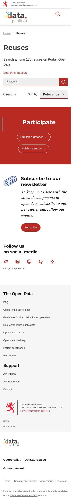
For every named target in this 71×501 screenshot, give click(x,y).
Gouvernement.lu (15, 468)
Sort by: (33, 94)
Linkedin (18, 261)
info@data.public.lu (14, 268)
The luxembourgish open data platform (47, 17)
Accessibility (47, 481)
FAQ (5, 302)
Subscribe (30, 227)
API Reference (11, 381)
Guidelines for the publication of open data (26, 317)
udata (6, 421)
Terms (7, 481)
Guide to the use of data (16, 309)
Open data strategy (14, 332)
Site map (62, 481)
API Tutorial (9, 373)
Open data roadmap (14, 340)
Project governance (14, 347)
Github (41, 261)
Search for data (58, 13)
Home (7, 33)
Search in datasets (15, 72)
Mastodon (30, 261)
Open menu (66, 13)
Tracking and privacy (25, 481)
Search (63, 82)
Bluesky (6, 261)
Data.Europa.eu (35, 459)
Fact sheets (9, 355)
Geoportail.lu (12, 459)
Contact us (9, 389)
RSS (53, 261)
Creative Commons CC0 (23, 495)
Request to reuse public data (19, 325)
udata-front (9, 426)
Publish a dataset (31, 136)
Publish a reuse (32, 148)
